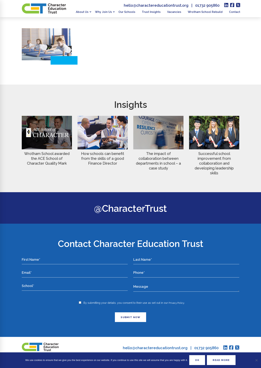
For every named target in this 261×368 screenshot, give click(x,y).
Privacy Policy (176, 306)
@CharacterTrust (130, 208)
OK (196, 360)
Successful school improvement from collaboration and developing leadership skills (214, 163)
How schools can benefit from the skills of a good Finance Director (102, 158)
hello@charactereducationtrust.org (156, 5)
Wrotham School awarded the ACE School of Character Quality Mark (47, 158)
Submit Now (130, 321)
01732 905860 (207, 5)
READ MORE (222, 360)
